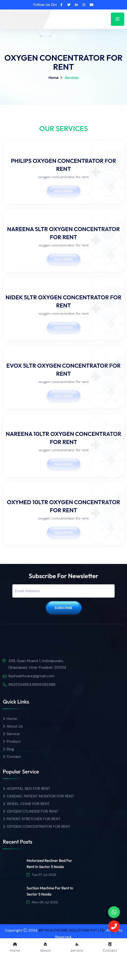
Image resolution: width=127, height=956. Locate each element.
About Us (15, 726)
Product (14, 741)
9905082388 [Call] (43, 684)
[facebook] (61, 5)
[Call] (114, 926)
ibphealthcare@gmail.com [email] (31, 675)
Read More (63, 191)
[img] (30, 646)
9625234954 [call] (19, 684)
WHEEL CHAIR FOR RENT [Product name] (28, 803)
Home (53, 77)
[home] (20, 16)
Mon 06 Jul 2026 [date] (42, 902)
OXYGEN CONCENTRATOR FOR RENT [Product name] (38, 826)
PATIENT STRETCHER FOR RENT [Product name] (34, 818)
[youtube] (92, 5)
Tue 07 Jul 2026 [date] (41, 875)
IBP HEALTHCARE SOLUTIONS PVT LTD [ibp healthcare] (71, 930)
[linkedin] (76, 5)
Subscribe (64, 608)
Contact (14, 756)
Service (13, 733)
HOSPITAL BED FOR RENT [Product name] (28, 788)
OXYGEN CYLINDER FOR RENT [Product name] (32, 811)
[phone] (114, 912)
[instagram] (83, 5)
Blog (10, 748)
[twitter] (69, 5)
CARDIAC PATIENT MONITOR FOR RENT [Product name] (40, 796)
